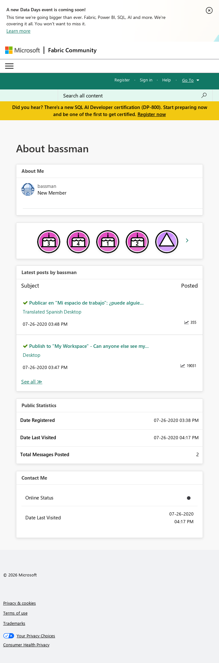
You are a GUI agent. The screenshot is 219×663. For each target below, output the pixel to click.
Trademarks (14, 623)
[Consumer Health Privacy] (109, 645)
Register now (152, 114)
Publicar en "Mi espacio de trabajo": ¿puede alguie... (86, 302)
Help (166, 79)
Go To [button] (188, 80)
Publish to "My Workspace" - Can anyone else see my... (89, 346)
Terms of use (15, 613)
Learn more (18, 31)
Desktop (31, 355)
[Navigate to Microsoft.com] (22, 50)
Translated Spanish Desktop (52, 311)
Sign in (146, 79)
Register (122, 79)
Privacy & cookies (19, 603)
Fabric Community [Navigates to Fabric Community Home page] (72, 50)
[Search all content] (135, 95)
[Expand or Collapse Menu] (9, 66)
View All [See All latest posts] (31, 381)
